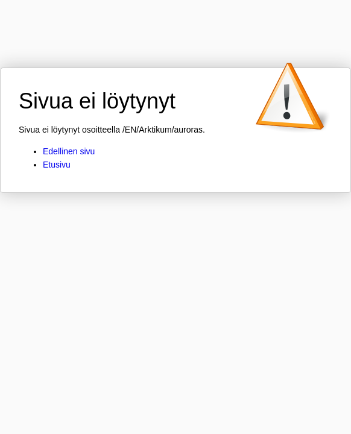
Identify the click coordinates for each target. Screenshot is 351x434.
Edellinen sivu (69, 151)
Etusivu (57, 164)
